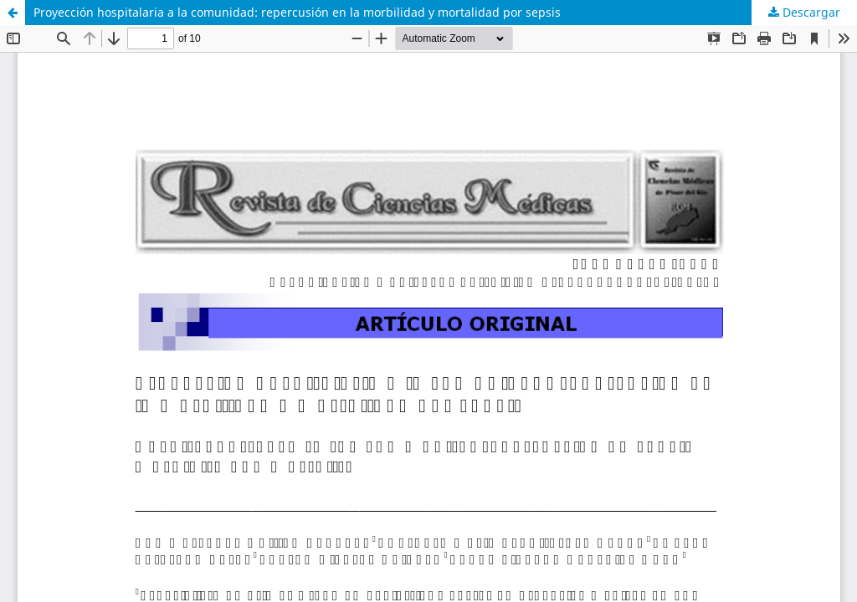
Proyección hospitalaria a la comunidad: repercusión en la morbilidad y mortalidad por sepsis (297, 12)
